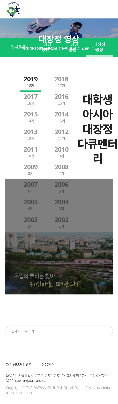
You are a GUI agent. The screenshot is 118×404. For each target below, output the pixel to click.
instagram (27, 348)
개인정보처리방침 (19, 364)
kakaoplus (62, 348)
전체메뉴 (109, 9)
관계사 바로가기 (23, 330)
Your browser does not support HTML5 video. (59, 263)
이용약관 (48, 364)
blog (45, 348)
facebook (10, 348)
